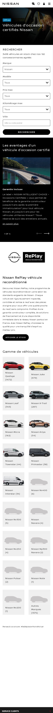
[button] (49, 3)
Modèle (7, 76)
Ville (5, 116)
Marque (7, 63)
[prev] (39, 233)
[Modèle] (26, 83)
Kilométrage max (12, 103)
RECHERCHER (26, 132)
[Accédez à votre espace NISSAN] (44, 3)
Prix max (8, 89)
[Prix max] (26, 96)
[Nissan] (11, 3)
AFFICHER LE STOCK (16, 337)
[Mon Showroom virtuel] (38, 3)
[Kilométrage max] (26, 109)
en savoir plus (11, 223)
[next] (46, 233)
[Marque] (26, 69)
